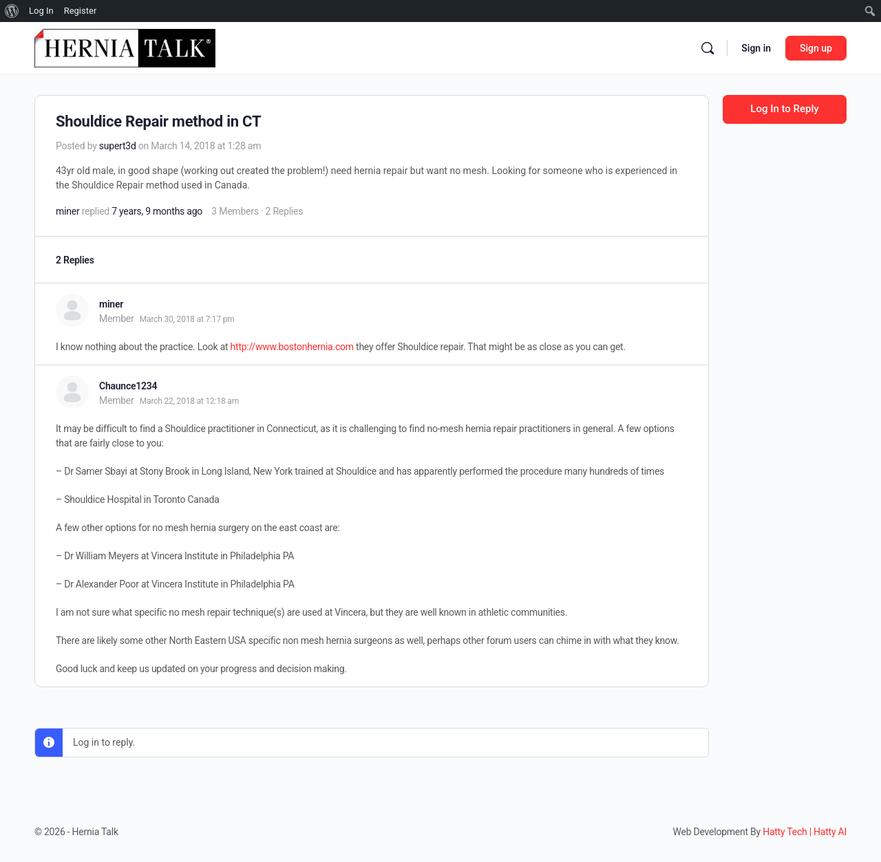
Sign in (756, 48)
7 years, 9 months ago (157, 211)
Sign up (816, 48)
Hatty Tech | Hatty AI (805, 831)
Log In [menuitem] (41, 11)
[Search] (707, 48)
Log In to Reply (784, 109)
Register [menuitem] (80, 11)
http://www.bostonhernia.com (292, 346)
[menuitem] (12, 11)
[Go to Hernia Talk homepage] (124, 46)
